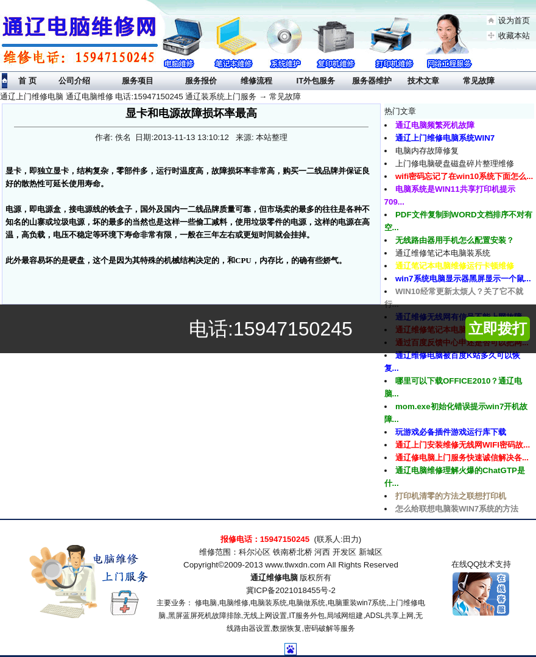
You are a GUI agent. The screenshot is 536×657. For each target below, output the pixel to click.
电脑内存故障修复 (427, 150)
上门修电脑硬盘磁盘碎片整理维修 (454, 163)
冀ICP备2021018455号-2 (291, 590)
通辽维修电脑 (274, 577)
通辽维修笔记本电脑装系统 (442, 253)
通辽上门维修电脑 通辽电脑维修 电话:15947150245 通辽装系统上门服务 (128, 96)
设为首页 (514, 20)
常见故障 (285, 96)
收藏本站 (514, 35)
